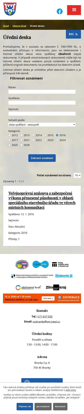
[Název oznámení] (42, 92)
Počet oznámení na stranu (54, 175)
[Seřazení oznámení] (42, 124)
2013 (27, 135)
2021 (27, 140)
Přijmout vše (25, 406)
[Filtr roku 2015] (45, 135)
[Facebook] (59, 9)
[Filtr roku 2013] (21, 135)
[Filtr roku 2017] (9, 140)
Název (12, 87)
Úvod (6, 25)
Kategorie (14, 131)
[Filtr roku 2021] (21, 140)
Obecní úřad (19, 25)
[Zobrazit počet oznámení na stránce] (77, 175)
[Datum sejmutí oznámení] (42, 114)
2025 (15, 145)
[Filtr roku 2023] (45, 140)
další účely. (71, 390)
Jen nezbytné (43, 406)
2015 (50, 135)
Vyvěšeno (14, 98)
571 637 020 (45, 316)
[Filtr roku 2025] (9, 145)
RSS (73, 34)
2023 (50, 140)
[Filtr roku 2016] (57, 135)
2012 (15, 135)
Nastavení (60, 406)
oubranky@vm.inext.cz (46, 321)
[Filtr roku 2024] (57, 140)
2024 (63, 140)
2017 (15, 140)
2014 (39, 135)
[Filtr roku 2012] (9, 135)
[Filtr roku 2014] (33, 135)
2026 (27, 145)
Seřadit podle (16, 120)
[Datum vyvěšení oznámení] (42, 103)
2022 (39, 140)
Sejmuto (13, 109)
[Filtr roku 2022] (33, 140)
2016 (63, 135)
